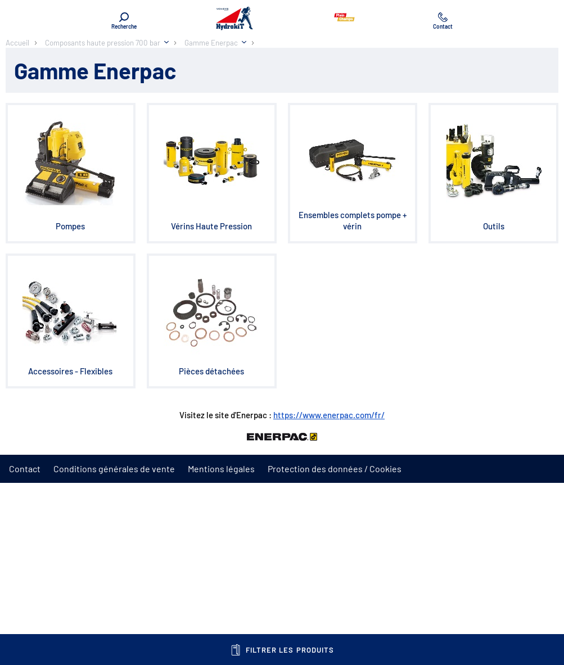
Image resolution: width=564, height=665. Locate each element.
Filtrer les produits (282, 649)
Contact (24, 468)
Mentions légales (221, 468)
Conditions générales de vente (114, 468)
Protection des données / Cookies (334, 468)
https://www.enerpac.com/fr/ (329, 415)
